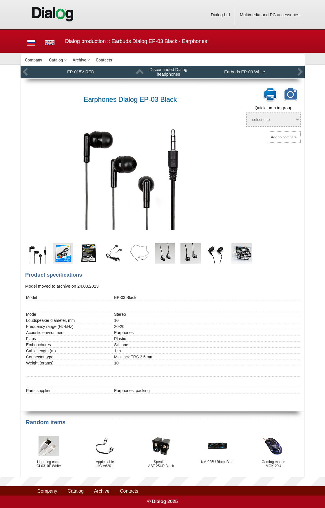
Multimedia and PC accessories (269, 14)
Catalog (56, 60)
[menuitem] (33, 60)
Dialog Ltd (220, 14)
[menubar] (163, 60)
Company (33, 60)
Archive (79, 60)
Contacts (104, 60)
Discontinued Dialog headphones (168, 72)
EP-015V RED (80, 72)
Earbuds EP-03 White (244, 72)
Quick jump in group (273, 108)
